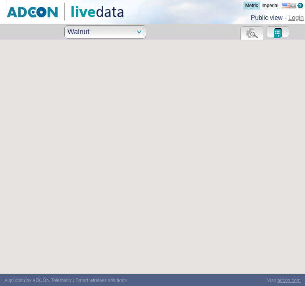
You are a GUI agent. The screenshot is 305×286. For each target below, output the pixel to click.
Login (296, 17)
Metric (251, 5)
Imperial (269, 5)
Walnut (78, 32)
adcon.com (289, 280)
